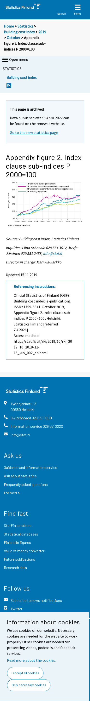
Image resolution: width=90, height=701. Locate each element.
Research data (15, 567)
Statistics (25, 26)
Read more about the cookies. (31, 660)
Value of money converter (24, 550)
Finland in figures (17, 542)
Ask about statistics (20, 475)
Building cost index (19, 31)
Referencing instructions (34, 286)
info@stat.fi (52, 253)
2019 (42, 31)
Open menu (14, 60)
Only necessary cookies (29, 685)
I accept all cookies (25, 673)
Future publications (19, 559)
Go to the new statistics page (34, 132)
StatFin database (17, 525)
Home (9, 26)
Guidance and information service (30, 467)
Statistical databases (21, 534)
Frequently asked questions (26, 484)
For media (12, 492)
